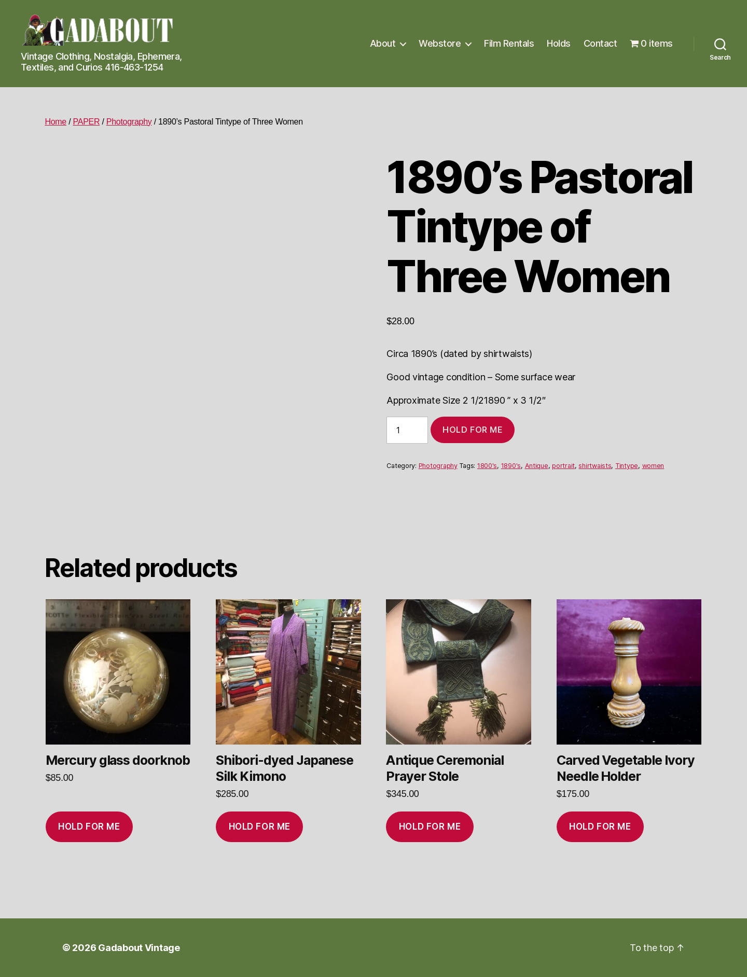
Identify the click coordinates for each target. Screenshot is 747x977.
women (653, 466)
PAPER (86, 121)
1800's (487, 466)
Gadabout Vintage (139, 947)
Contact (600, 43)
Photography (129, 121)
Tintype (626, 466)
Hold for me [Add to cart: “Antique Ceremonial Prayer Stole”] (430, 826)
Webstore (440, 43)
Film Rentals (509, 43)
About (383, 43)
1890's (511, 466)
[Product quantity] (407, 430)
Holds (559, 43)
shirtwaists (594, 466)
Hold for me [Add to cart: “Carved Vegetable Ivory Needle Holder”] (600, 826)
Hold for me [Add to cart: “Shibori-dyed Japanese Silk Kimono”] (259, 826)
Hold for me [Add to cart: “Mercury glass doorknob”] (89, 826)
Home (55, 121)
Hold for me (472, 429)
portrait (563, 466)
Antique (536, 466)
